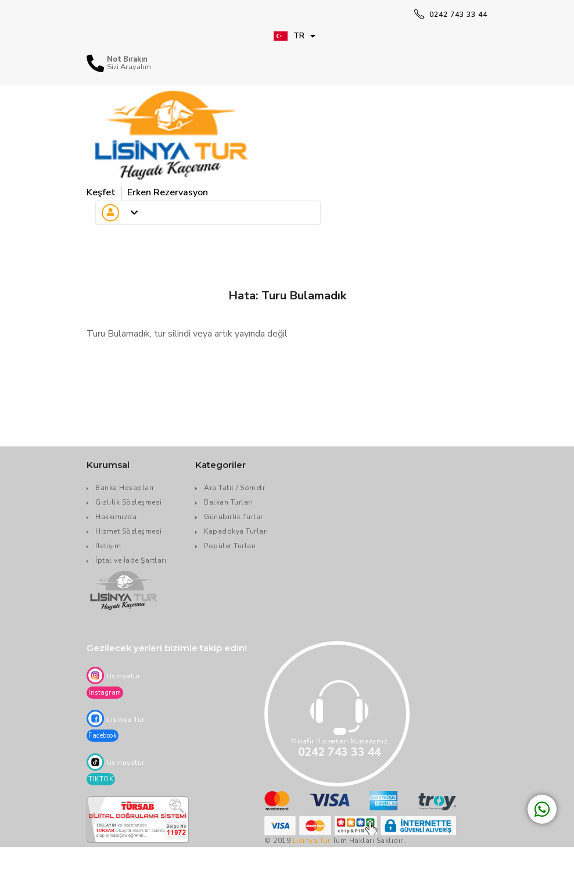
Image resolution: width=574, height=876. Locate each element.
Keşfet (101, 192)
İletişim (108, 545)
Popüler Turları (230, 545)
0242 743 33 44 (450, 14)
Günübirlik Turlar (233, 516)
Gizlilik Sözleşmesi (128, 502)
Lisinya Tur (312, 840)
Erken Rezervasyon (167, 192)
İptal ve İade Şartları (130, 560)
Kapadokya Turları (236, 531)
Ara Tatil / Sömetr (234, 487)
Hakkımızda (116, 516)
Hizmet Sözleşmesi (128, 531)
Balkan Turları (228, 502)
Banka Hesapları (124, 487)
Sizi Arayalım (129, 67)
